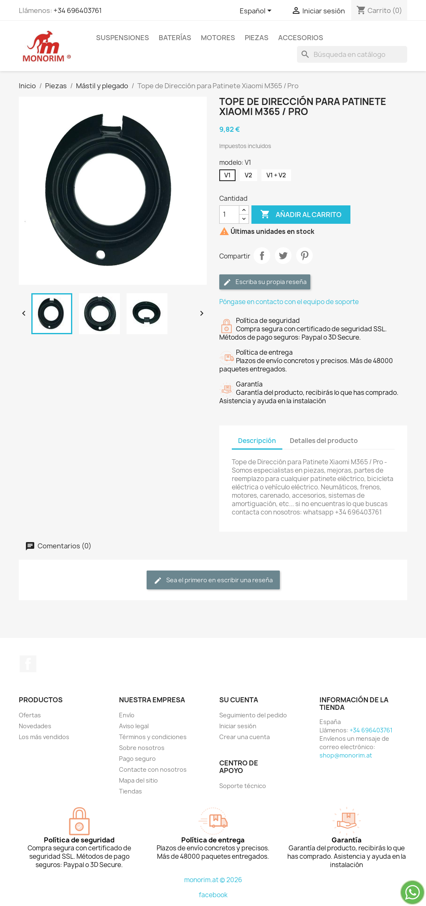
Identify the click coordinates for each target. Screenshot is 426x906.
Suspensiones (122, 37)
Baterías (175, 37)
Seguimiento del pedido (253, 715)
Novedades (35, 726)
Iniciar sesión (237, 726)
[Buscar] (352, 54)
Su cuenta (238, 699)
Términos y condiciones (153, 737)
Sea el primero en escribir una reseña (213, 580)
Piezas (257, 37)
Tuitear (283, 255)
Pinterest (304, 255)
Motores (218, 37)
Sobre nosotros (142, 748)
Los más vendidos (44, 737)
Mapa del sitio (138, 780)
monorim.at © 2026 (213, 879)
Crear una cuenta (244, 737)
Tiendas (130, 791)
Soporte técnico (242, 786)
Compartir (262, 255)
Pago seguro (137, 759)
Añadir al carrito (301, 214)
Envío (126, 715)
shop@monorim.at (346, 755)
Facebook (28, 663)
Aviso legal (134, 726)
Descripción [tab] (257, 440)
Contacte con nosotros (153, 769)
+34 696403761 (77, 10)
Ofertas (30, 715)
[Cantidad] (229, 214)
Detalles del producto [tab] (324, 440)
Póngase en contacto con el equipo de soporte (289, 301)
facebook (213, 895)
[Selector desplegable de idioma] (257, 11)
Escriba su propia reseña (265, 282)
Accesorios (300, 37)
